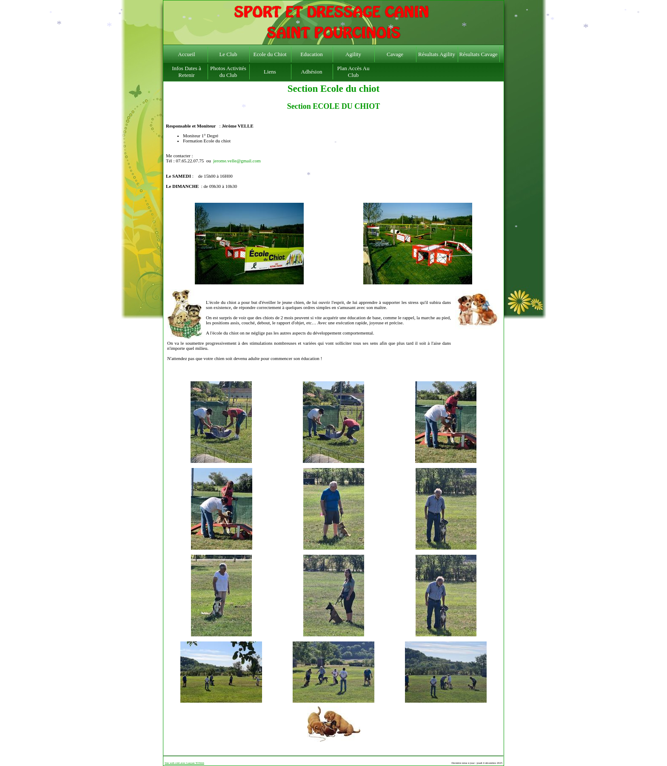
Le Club (228, 54)
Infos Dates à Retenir (186, 71)
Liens (270, 71)
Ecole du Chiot (270, 54)
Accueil (186, 54)
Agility (353, 54)
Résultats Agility (436, 54)
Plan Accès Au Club (353, 71)
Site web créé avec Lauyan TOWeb (184, 762)
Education (311, 54)
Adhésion (311, 71)
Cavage (395, 54)
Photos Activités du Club (228, 71)
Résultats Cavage (478, 54)
